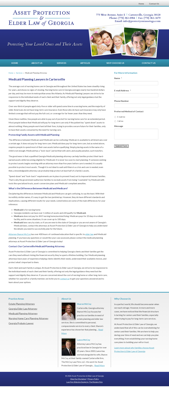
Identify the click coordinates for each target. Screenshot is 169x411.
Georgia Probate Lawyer (21, 323)
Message (118, 126)
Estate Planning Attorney (22, 303)
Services (61, 63)
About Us (36, 63)
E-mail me (121, 117)
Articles (85, 63)
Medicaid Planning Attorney (23, 313)
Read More (99, 365)
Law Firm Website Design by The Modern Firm (84, 382)
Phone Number (121, 101)
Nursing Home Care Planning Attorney (28, 318)
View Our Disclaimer (78, 379)
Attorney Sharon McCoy (20, 234)
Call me (120, 121)
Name (118, 78)
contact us (64, 278)
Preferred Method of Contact (129, 111)
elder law (89, 234)
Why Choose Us (115, 63)
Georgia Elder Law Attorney (23, 308)
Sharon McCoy (84, 304)
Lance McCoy (83, 339)
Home (141, 4)
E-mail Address (122, 90)
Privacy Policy (93, 379)
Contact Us (154, 4)
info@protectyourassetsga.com (141, 21)
